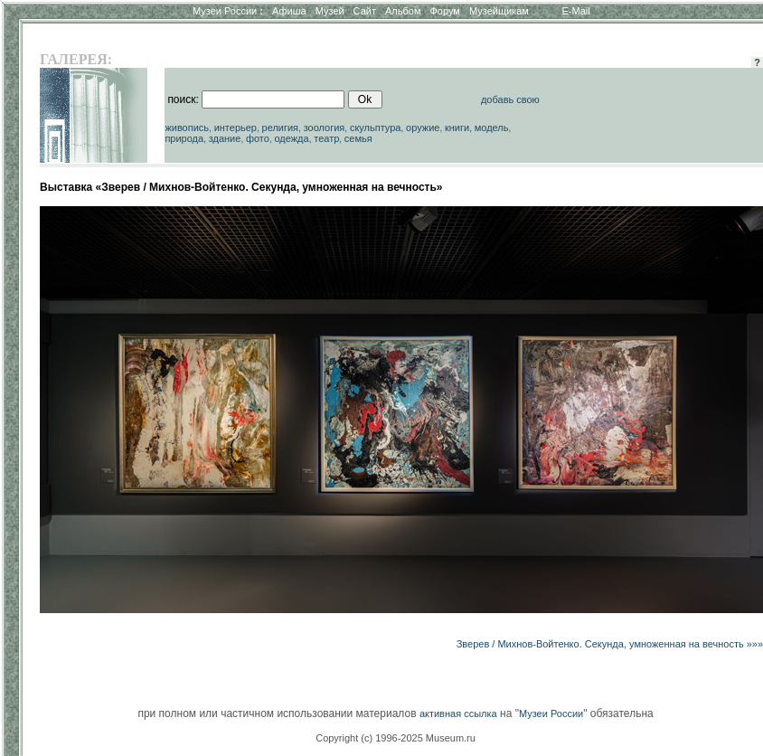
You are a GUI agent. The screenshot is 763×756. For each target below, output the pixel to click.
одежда (291, 138)
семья (358, 138)
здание (225, 138)
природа (184, 138)
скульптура (375, 127)
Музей (330, 10)
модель (492, 127)
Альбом (402, 10)
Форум (444, 10)
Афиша (289, 10)
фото (257, 138)
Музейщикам (499, 10)
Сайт (364, 10)
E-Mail (576, 10)
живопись (187, 127)
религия (280, 127)
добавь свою (510, 99)
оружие (422, 127)
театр (326, 138)
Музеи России (228, 10)
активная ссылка (458, 713)
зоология (324, 127)
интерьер (235, 127)
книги (457, 127)
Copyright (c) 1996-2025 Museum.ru (396, 737)
